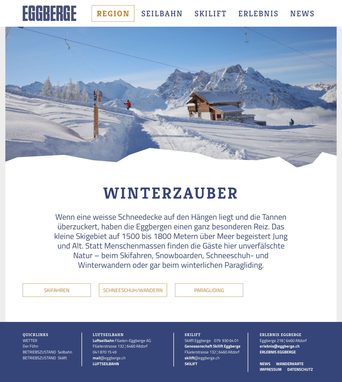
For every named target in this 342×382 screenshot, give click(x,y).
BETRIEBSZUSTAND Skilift (45, 358)
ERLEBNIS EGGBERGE (278, 352)
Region (113, 14)
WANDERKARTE (290, 364)
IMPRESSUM (271, 369)
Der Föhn (30, 346)
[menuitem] (114, 13)
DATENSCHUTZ (300, 369)
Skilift (211, 14)
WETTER (30, 340)
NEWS (265, 364)
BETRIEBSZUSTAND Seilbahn (47, 352)
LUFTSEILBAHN (106, 364)
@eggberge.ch (109, 358)
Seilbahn (162, 14)
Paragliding (209, 290)
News (302, 14)
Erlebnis (258, 14)
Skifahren (56, 290)
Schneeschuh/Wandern (133, 290)
